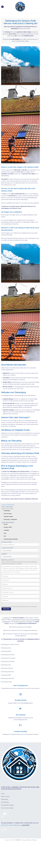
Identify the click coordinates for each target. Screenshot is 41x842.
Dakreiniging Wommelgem (8, 658)
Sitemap (34, 840)
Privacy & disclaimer (26, 840)
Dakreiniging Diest (6, 665)
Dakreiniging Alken (6, 675)
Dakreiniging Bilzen (6, 651)
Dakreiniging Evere (6, 648)
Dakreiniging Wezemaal (7, 678)
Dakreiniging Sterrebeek (7, 654)
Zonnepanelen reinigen (7, 805)
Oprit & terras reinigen (7, 808)
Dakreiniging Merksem (7, 668)
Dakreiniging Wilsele (6, 682)
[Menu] (2, 7)
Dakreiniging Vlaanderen (8, 661)
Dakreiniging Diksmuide (7, 671)
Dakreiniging (4, 799)
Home (2, 793)
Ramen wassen (5, 796)
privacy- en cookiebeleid (32, 606)
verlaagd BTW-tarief (34, 475)
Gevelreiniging (5, 802)
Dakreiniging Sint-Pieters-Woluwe (10, 644)
